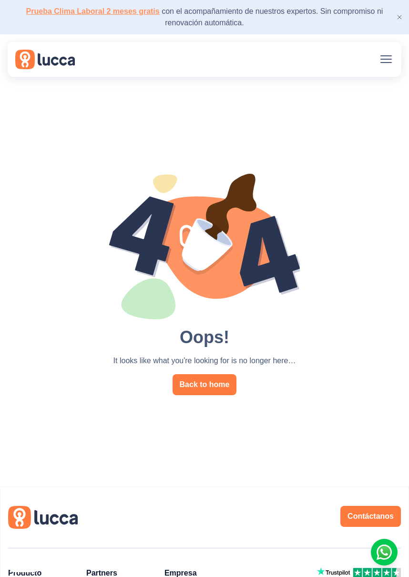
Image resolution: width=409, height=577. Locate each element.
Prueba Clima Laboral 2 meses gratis (93, 11)
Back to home (205, 384)
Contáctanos (371, 516)
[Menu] (386, 59)
